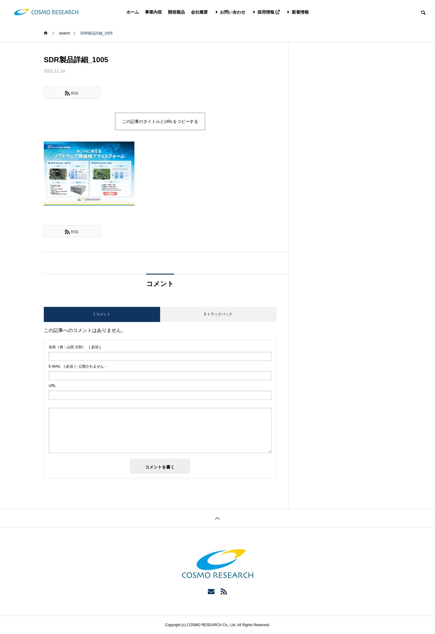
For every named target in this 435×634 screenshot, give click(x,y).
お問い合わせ (229, 12)
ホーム (132, 12)
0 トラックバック (218, 314)
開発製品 (176, 12)
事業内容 (153, 12)
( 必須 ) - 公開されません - (77, 366)
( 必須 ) (75, 347)
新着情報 (297, 12)
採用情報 (265, 12)
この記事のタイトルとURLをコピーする (160, 121)
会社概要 (199, 12)
